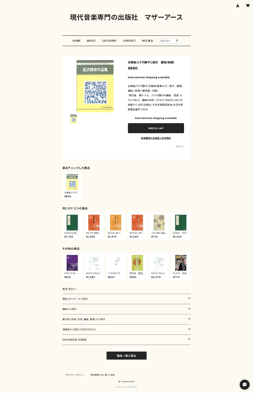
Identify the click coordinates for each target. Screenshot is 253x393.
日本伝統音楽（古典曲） (74, 339)
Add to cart (155, 128)
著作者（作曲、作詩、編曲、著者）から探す (84, 319)
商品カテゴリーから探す (75, 298)
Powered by (126, 387)
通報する (180, 146)
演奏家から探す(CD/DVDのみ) (79, 329)
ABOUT (91, 40)
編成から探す (69, 309)
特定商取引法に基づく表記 (102, 375)
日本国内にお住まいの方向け (156, 138)
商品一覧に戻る (126, 355)
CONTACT (129, 40)
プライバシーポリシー (75, 375)
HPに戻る (147, 40)
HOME (76, 40)
